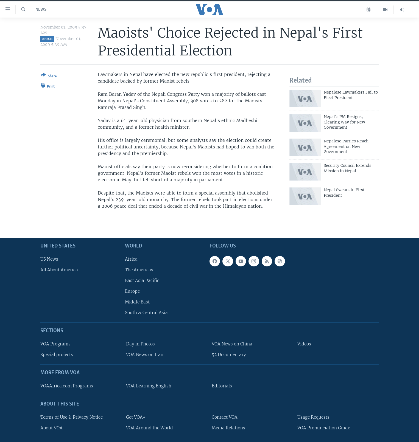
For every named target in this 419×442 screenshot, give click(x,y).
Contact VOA (225, 417)
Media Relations (228, 427)
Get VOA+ (136, 417)
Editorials (222, 385)
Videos (304, 344)
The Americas (139, 269)
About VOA (51, 427)
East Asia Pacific (142, 280)
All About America (59, 269)
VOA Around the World (149, 427)
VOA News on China (232, 344)
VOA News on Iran (144, 354)
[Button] (49, 76)
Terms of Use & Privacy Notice (71, 417)
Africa (131, 258)
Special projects (56, 354)
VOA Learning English (148, 385)
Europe (132, 291)
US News (49, 258)
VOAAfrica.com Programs (66, 385)
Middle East (137, 302)
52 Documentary (229, 354)
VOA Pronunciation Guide (323, 427)
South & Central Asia (146, 312)
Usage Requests (313, 417)
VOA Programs (55, 344)
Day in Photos (140, 344)
